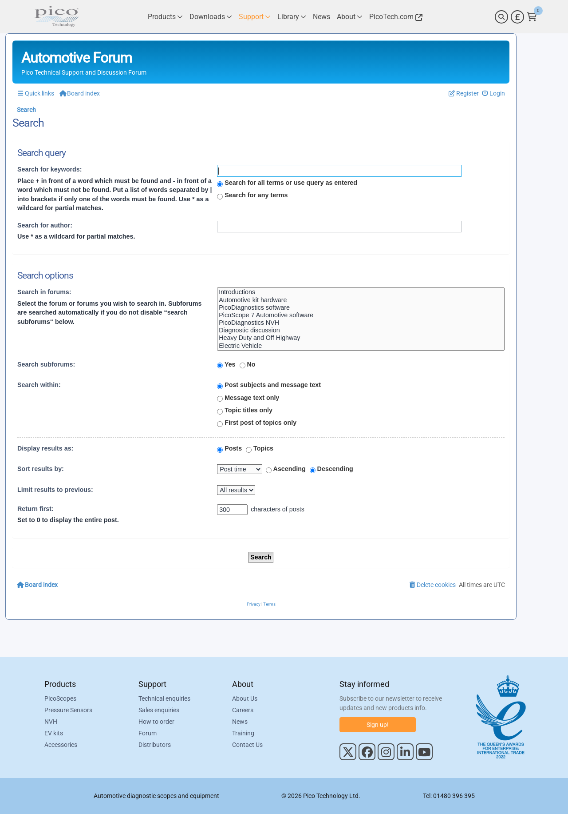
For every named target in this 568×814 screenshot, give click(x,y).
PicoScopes (60, 698)
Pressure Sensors (68, 710)
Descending (331, 469)
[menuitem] (493, 93)
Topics (259, 449)
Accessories (60, 744)
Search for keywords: (49, 169)
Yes (226, 365)
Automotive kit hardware (361, 300)
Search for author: (44, 225)
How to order (156, 721)
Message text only (248, 398)
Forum (147, 733)
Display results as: (45, 448)
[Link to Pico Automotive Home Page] (55, 16)
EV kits (53, 733)
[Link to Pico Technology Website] (394, 16)
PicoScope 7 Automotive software (361, 315)
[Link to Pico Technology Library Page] (291, 16)
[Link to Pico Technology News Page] (321, 16)
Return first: (35, 508)
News (240, 721)
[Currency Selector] (517, 17)
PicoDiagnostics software (361, 307)
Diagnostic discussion (361, 330)
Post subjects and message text (269, 385)
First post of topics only (256, 423)
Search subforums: (46, 364)
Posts (229, 449)
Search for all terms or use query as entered (287, 183)
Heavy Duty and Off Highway (361, 338)
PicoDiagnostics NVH (361, 323)
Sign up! (378, 724)
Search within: (39, 384)
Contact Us (247, 744)
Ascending (286, 469)
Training (243, 733)
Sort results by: (40, 468)
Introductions (361, 292)
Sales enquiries (158, 710)
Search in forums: (44, 291)
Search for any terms (252, 196)
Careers (242, 710)
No (248, 365)
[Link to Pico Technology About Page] (350, 16)
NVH (50, 721)
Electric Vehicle (361, 346)
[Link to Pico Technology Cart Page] (532, 16)
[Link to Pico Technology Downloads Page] (210, 16)
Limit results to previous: (55, 489)
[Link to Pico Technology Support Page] (255, 16)
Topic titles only (244, 411)
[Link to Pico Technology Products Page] (165, 16)
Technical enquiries (164, 698)
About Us (244, 698)
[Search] (501, 17)
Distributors (154, 744)
